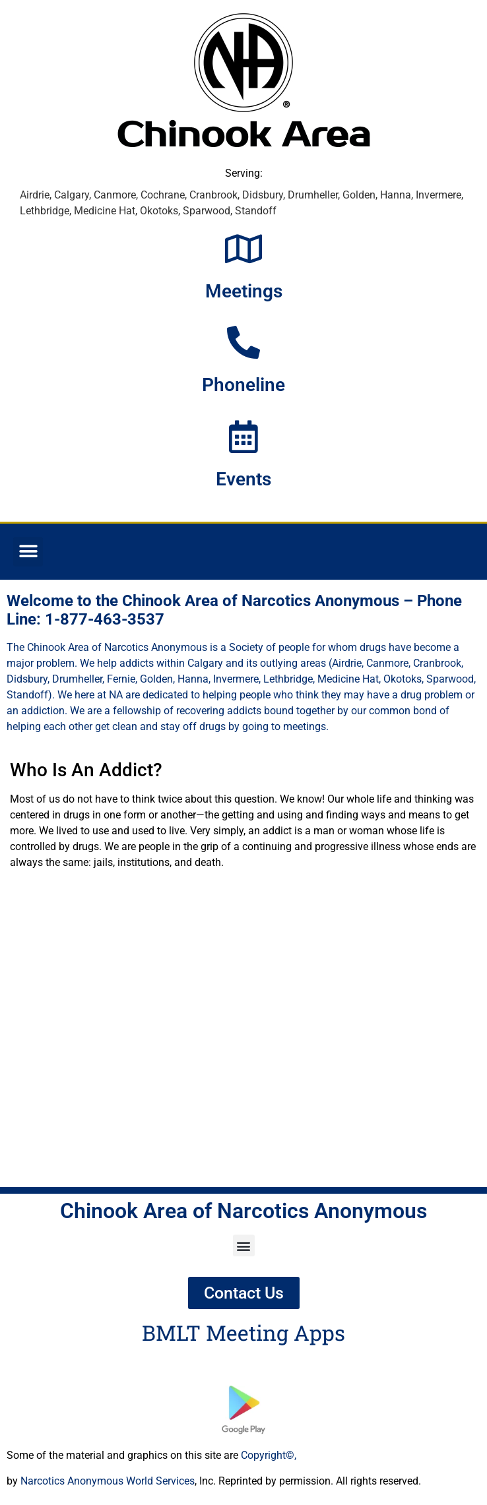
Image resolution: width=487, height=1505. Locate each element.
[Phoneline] (243, 342)
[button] (28, 552)
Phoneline (243, 385)
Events (243, 479)
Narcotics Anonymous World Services (107, 1481)
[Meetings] (243, 248)
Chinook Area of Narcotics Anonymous (243, 1210)
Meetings (243, 291)
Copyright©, (268, 1455)
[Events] (243, 436)
